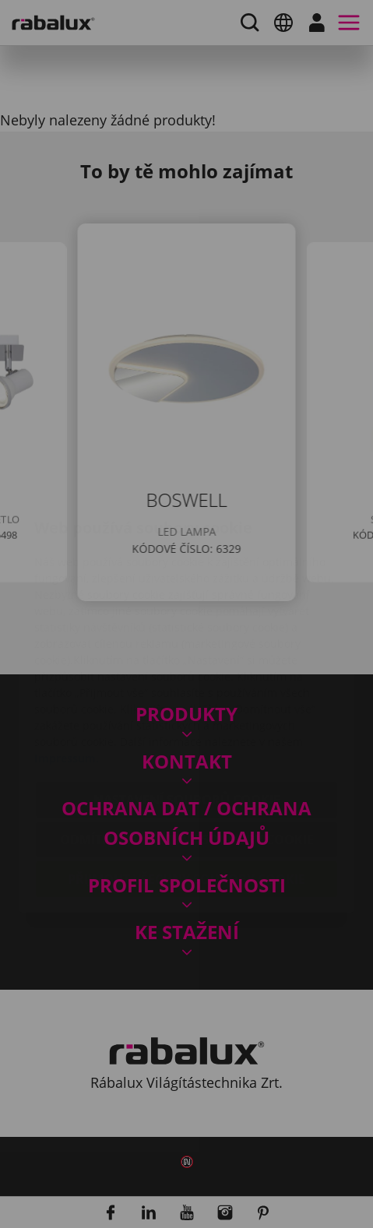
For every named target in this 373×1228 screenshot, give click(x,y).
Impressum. (66, 665)
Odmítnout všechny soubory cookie (187, 746)
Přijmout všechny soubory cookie (186, 786)
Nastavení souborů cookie (186, 707)
